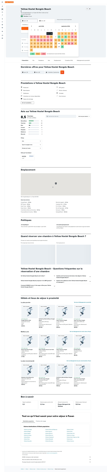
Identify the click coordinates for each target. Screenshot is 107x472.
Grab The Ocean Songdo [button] (79, 320)
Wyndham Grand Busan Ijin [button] (27, 377)
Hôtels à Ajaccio (48, 431)
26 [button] (38, 46)
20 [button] (41, 43)
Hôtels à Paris (27, 439)
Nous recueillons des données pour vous (56, 459)
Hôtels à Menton (49, 433)
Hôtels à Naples (27, 433)
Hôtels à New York (71, 433)
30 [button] (51, 46)
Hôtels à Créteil (70, 429)
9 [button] (51, 37)
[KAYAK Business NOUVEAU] (2, 27)
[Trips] (2, 31)
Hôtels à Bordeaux (49, 441)
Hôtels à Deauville (27, 441)
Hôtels (27, 469)
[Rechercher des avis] (62, 116)
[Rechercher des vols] (2, 6)
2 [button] (51, 33)
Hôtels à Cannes (70, 441)
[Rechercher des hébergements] (2, 9)
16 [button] (51, 40)
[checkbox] (28, 157)
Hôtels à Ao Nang (27, 435)
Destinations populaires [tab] (28, 421)
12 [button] (38, 40)
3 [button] (31, 37)
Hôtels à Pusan (50, 469)
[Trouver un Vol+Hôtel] (2, 15)
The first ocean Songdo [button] (44, 378)
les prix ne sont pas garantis (52, 453)
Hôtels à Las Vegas (28, 429)
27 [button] (41, 46)
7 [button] (44, 37)
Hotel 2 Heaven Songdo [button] (61, 320)
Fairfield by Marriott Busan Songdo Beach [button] (47, 319)
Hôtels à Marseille (49, 439)
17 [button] (31, 43)
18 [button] (34, 43)
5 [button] (72, 33)
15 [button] (47, 40)
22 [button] (48, 43)
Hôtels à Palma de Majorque (51, 429)
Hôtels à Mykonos (49, 435)
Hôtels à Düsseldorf (49, 437)
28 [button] (44, 46)
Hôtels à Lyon (70, 439)
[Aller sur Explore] (2, 19)
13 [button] (41, 40)
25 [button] (34, 46)
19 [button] (38, 43)
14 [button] (44, 40)
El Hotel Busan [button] (77, 349)
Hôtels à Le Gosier (71, 435)
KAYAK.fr (22, 469)
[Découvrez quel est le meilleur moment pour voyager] (2, 24)
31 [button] (31, 50)
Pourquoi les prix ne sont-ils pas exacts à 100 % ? (56, 462)
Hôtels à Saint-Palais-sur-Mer (73, 437)
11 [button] (34, 40)
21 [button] (44, 43)
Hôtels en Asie (32, 469)
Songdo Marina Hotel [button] (26, 320)
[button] (2, 2)
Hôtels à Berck (27, 437)
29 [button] (48, 46)
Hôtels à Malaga (27, 431)
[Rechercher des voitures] (2, 12)
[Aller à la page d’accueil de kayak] (9, 2)
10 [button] (31, 40)
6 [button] (41, 37)
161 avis (30, 16)
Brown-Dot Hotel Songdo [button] (27, 349)
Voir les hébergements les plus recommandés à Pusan (79, 360)
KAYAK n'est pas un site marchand (56, 457)
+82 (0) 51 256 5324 (25, 14)
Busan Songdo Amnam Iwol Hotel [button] (46, 349)
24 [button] (31, 46)
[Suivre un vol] (2, 21)
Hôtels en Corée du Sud (41, 469)
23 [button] (51, 43)
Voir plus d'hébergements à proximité (82, 302)
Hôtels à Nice (69, 431)
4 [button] (34, 37)
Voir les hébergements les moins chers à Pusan (80, 331)
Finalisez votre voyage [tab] (41, 421)
